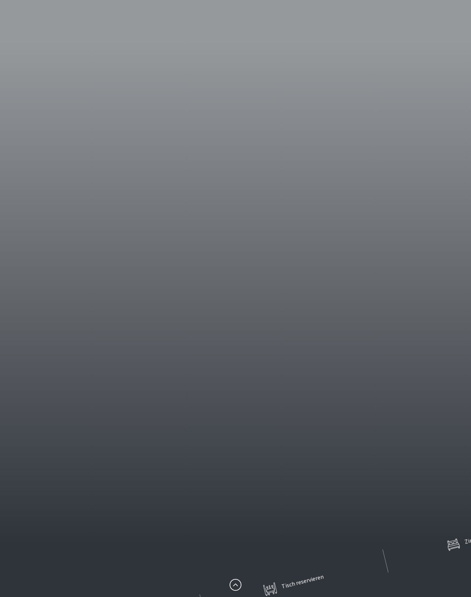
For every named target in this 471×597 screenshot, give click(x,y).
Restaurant (277, 35)
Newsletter (82, 372)
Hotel (234, 35)
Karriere (78, 349)
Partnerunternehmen (95, 407)
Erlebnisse (326, 35)
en (427, 35)
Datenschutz (84, 395)
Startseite (81, 291)
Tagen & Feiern (382, 35)
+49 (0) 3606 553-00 (48, 542)
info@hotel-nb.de (45, 551)
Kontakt (78, 360)
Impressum (82, 383)
